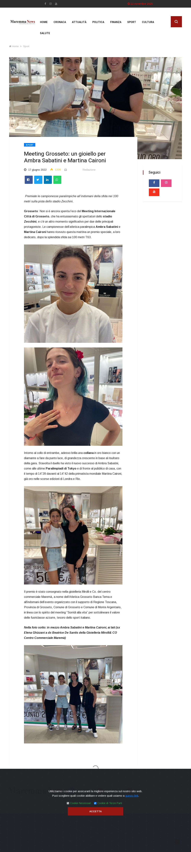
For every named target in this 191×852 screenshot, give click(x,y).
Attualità (79, 22)
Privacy (86, 820)
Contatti (104, 820)
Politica (98, 22)
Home (44, 22)
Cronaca (60, 22)
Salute (45, 33)
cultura (148, 22)
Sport (131, 22)
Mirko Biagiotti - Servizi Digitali (103, 845)
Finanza (115, 22)
